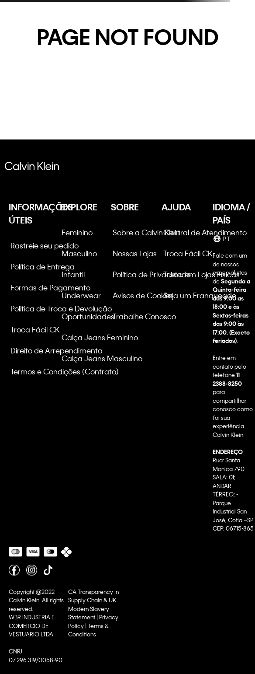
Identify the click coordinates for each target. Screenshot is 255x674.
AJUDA (176, 207)
